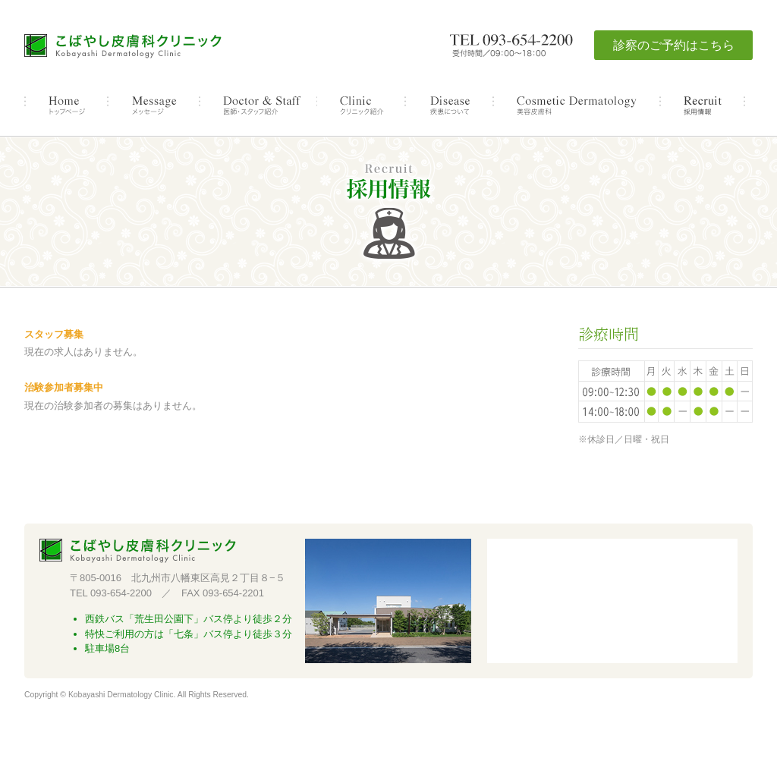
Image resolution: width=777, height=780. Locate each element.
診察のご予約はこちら (674, 45)
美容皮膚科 (576, 105)
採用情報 (702, 105)
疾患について (449, 105)
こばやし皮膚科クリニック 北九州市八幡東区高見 (123, 47)
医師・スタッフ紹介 (258, 105)
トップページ (66, 105)
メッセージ (154, 105)
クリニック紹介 (360, 105)
